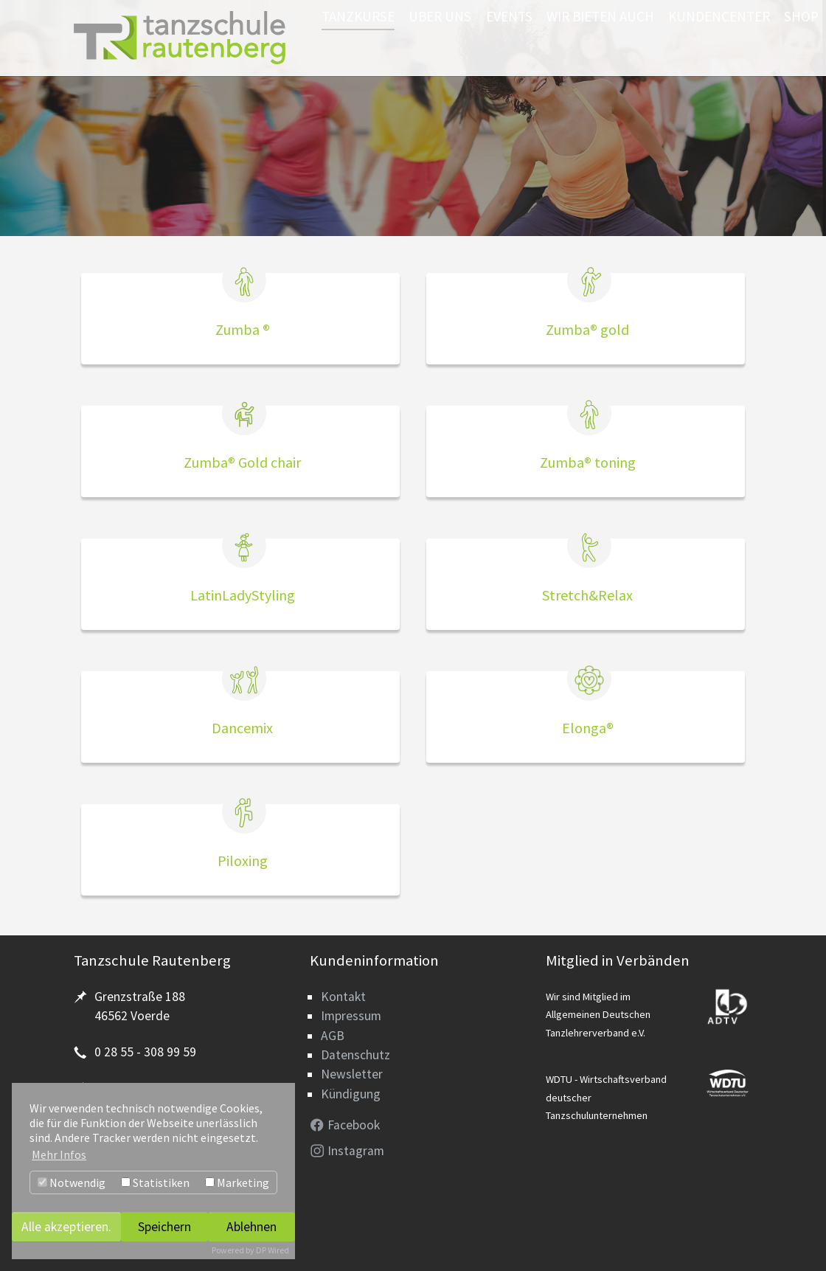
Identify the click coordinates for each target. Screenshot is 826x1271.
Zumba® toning (588, 462)
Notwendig (71, 1182)
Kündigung (351, 1094)
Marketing (237, 1182)
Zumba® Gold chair (242, 462)
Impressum (351, 1016)
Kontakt (343, 996)
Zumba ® (242, 329)
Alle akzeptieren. (66, 1227)
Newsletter (352, 1074)
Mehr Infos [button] (59, 1154)
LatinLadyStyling (242, 595)
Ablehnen (251, 1227)
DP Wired (272, 1250)
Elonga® (588, 727)
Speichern (164, 1227)
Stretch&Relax (587, 595)
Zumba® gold (587, 329)
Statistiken (155, 1182)
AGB (332, 1036)
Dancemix (242, 727)
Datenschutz (355, 1055)
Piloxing (243, 860)
